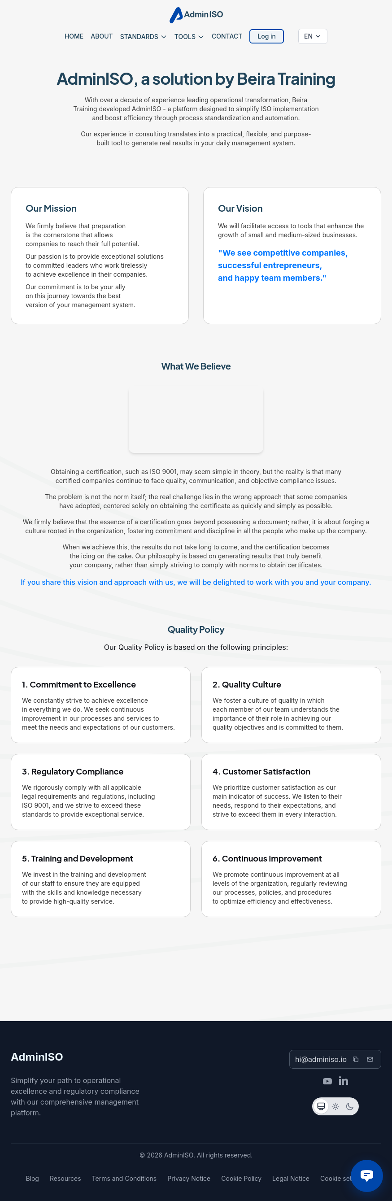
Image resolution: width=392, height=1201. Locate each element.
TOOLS (189, 36)
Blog (32, 1178)
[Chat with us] (367, 1176)
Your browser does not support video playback (196, 419)
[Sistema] (321, 1106)
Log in (266, 36)
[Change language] (312, 36)
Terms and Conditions (124, 1178)
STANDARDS (143, 36)
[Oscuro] (350, 1106)
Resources (65, 1178)
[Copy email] (355, 1059)
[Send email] (370, 1059)
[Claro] (335, 1106)
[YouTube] (327, 1081)
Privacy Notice (188, 1178)
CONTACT (227, 36)
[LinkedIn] (343, 1081)
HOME (74, 36)
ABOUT (102, 36)
